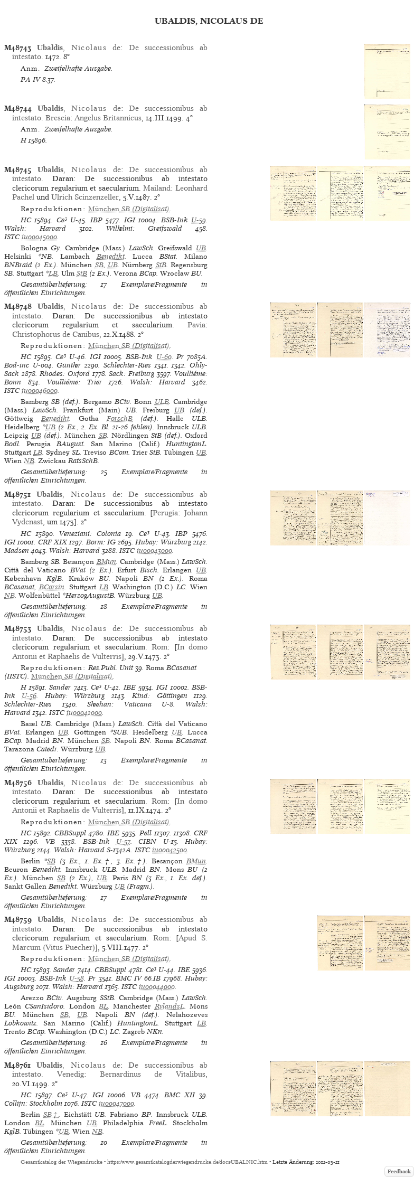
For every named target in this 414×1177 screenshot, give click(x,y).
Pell (145, 832)
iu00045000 (39, 236)
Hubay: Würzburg (163, 542)
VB (50, 841)
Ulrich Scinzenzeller (85, 197)
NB (29, 460)
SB (99, 264)
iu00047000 (116, 1103)
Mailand (157, 188)
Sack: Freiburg (131, 373)
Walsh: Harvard (35, 228)
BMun (106, 561)
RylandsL (169, 1006)
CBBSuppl (70, 832)
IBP (96, 219)
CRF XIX (52, 542)
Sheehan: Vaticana (119, 704)
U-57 (123, 841)
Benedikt (111, 256)
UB (201, 247)
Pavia (196, 324)
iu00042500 (169, 849)
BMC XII (179, 1094)
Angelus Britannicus (108, 118)
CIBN (147, 841)
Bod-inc (16, 365)
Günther (69, 365)
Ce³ (62, 219)
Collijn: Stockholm (33, 1103)
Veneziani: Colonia (90, 533)
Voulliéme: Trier (74, 382)
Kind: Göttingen (159, 695)
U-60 (164, 356)
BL (103, 1006)
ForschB (120, 418)
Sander (60, 687)
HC (26, 219)
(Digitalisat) (129, 208)
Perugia (165, 512)
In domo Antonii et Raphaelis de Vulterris (110, 651)
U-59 (198, 219)
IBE (130, 687)
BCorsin (51, 586)
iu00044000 (157, 986)
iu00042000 (84, 712)
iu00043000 (154, 550)
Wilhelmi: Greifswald (144, 228)
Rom (159, 647)
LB (53, 273)
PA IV (30, 79)
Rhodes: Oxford (65, 373)
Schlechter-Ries (127, 365)
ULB (162, 401)
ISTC (12, 236)
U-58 (76, 978)
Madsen (16, 550)
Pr (180, 356)
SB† (51, 1114)
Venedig (70, 1074)
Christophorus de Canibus (55, 334)
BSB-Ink (174, 219)
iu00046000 (40, 390)
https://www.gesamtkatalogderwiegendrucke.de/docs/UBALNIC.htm (187, 1162)
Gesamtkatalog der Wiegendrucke (61, 1162)
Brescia (57, 118)
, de (78, 47)
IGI (129, 219)
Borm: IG (101, 542)
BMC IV (129, 978)
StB (161, 264)
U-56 (29, 695)
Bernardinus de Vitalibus (152, 1074)
